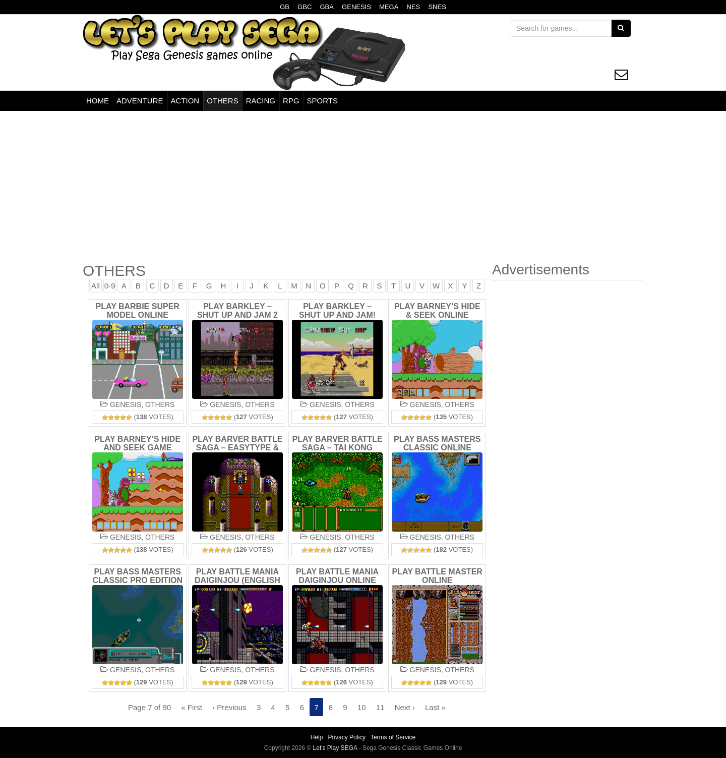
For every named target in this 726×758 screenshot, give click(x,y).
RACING (260, 100)
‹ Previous (230, 707)
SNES (437, 7)
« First (192, 707)
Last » (435, 707)
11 (380, 707)
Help (317, 737)
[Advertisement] (363, 186)
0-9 (110, 285)
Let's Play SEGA (336, 747)
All (96, 285)
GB (284, 7)
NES (413, 7)
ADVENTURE (139, 100)
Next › (404, 707)
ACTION (185, 100)
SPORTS (322, 100)
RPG (291, 100)
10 (361, 707)
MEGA (388, 7)
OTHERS (222, 100)
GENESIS (356, 7)
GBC (304, 7)
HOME (97, 100)
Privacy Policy (347, 737)
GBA (326, 7)
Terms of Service (393, 737)
